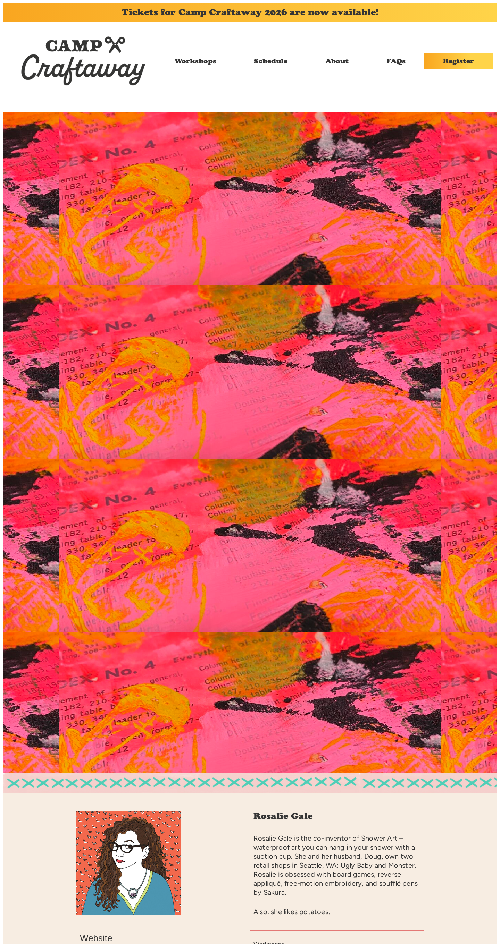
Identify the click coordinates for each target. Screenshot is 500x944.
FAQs (396, 61)
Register (458, 61)
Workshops (195, 61)
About (337, 61)
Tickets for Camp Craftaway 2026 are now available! (250, 12)
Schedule (271, 61)
